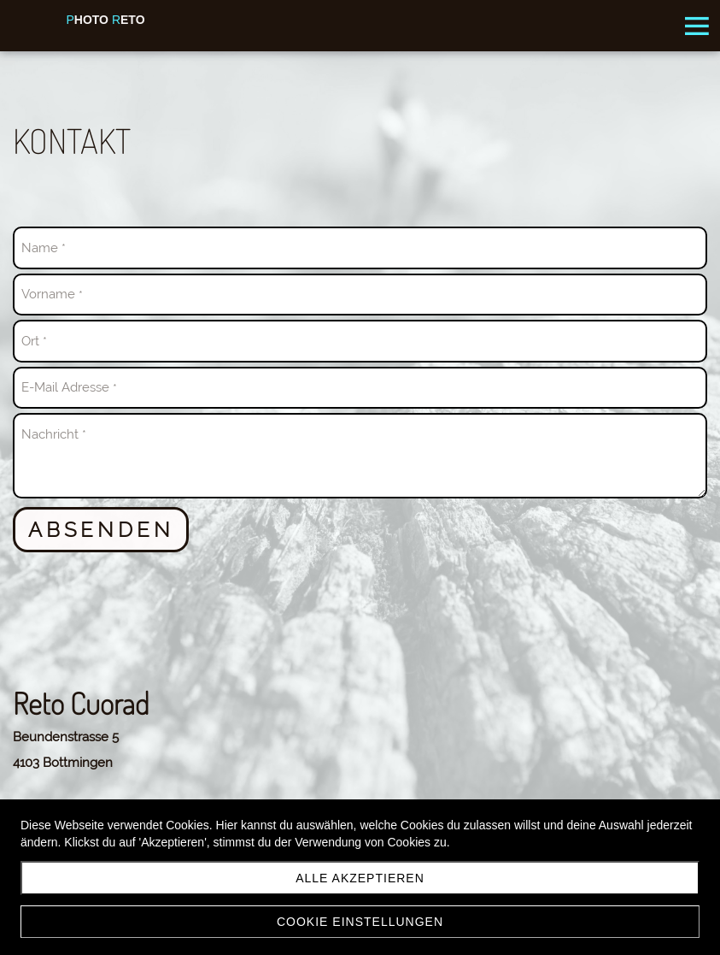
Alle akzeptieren (360, 878)
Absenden (100, 529)
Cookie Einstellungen (360, 921)
